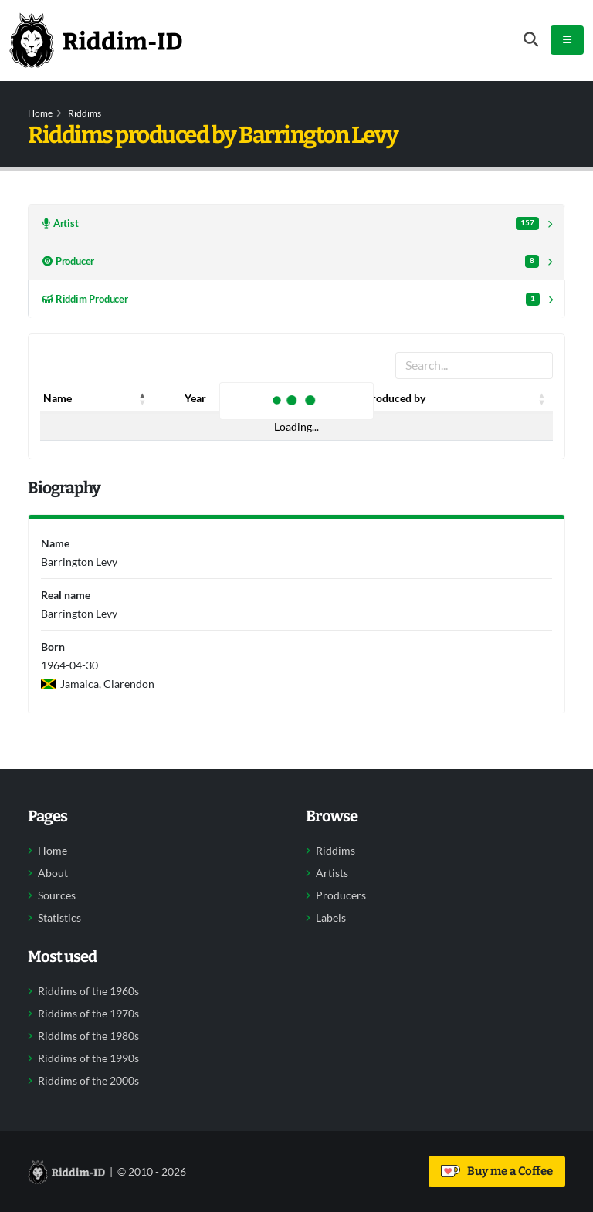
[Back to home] (95, 40)
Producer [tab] (290, 261)
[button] (142, 398)
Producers (341, 895)
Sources (57, 895)
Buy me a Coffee (497, 1171)
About (53, 873)
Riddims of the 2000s (88, 1081)
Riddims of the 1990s (88, 1058)
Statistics (59, 918)
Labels (331, 918)
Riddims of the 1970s (88, 1013)
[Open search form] (531, 39)
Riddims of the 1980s (88, 1036)
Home (40, 113)
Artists (332, 873)
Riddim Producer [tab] (291, 299)
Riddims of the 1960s (88, 991)
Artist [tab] (290, 223)
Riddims (84, 113)
